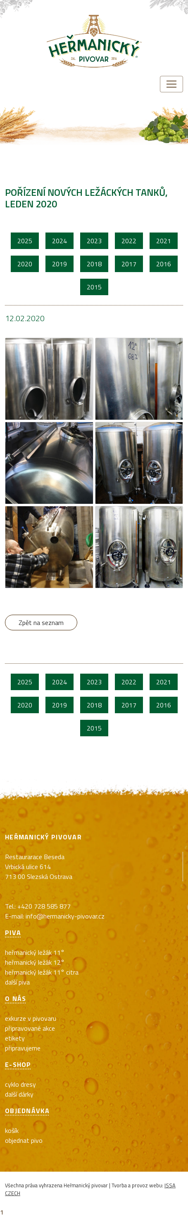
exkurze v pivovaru (30, 1018)
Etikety (15, 1038)
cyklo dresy (20, 1084)
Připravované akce (30, 1028)
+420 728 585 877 (44, 906)
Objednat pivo (24, 1140)
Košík (12, 1130)
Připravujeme (22, 1048)
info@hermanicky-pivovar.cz (65, 916)
